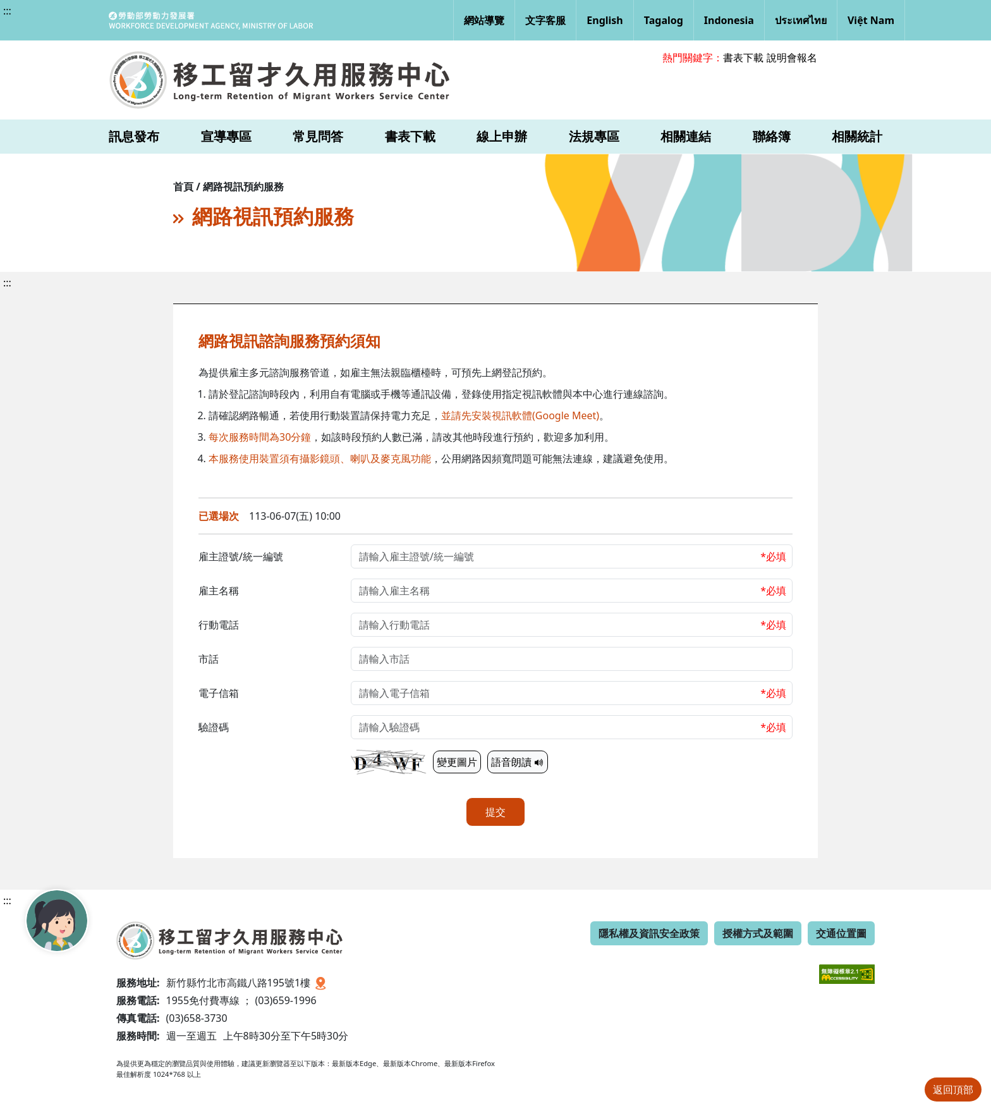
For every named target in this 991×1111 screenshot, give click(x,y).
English (605, 20)
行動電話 (218, 625)
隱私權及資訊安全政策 (649, 933)
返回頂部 (953, 1089)
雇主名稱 (218, 591)
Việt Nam (871, 20)
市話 (208, 659)
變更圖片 (457, 762)
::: (7, 11)
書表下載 (743, 57)
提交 (495, 812)
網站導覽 (484, 20)
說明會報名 (792, 57)
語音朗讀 (517, 762)
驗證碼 (213, 727)
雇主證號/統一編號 (240, 556)
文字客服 (545, 20)
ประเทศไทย (801, 20)
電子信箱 (218, 693)
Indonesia (729, 20)
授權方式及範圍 (757, 933)
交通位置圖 (841, 933)
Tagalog (663, 20)
